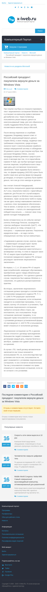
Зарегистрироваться (15, 3)
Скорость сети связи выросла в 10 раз (28, 436)
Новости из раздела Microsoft (17, 66)
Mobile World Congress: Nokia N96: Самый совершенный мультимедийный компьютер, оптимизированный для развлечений (29, 480)
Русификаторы (7, 514)
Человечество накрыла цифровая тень (28, 457)
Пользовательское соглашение (13, 534)
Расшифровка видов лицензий (12, 541)
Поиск (40, 31)
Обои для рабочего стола (11, 517)
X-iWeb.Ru (22, 584)
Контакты (5, 531)
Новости (5, 520)
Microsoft (9, 89)
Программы (6, 510)
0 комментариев (22, 89)
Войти (4, 3)
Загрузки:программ (15, 46)
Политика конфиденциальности (13, 537)
